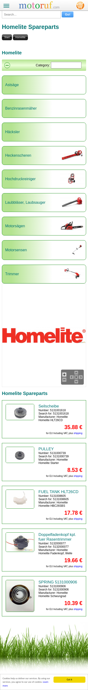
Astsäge (12, 85)
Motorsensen (16, 250)
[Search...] (31, 14)
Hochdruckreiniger (20, 179)
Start (7, 37)
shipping (78, 433)
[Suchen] (66, 65)
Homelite (20, 37)
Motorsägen (15, 226)
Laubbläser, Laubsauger (25, 202)
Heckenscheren (18, 155)
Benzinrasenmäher (21, 108)
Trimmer (12, 274)
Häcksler (12, 132)
